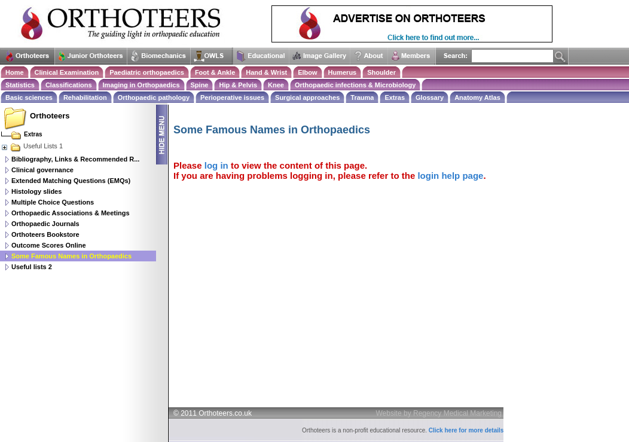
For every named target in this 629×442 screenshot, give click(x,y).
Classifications (68, 85)
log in (216, 165)
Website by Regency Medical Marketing (439, 413)
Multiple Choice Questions (52, 202)
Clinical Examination (67, 72)
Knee (276, 85)
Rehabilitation (85, 97)
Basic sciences (29, 97)
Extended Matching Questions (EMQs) (70, 180)
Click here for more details (466, 430)
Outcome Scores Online (48, 245)
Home (14, 72)
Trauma (362, 97)
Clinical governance (42, 169)
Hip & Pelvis (238, 85)
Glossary (430, 97)
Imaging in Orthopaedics (141, 85)
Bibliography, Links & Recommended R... (75, 159)
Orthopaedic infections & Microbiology (355, 85)
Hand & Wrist (266, 72)
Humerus (342, 72)
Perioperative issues (232, 97)
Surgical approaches (307, 97)
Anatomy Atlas (477, 97)
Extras (394, 97)
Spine (200, 85)
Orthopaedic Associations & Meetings (70, 213)
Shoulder (381, 72)
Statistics (20, 85)
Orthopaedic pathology (154, 97)
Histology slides (36, 191)
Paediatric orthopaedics (146, 72)
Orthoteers (49, 115)
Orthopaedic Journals (45, 223)
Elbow (307, 72)
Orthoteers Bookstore (45, 234)
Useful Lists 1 (32, 146)
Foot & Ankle (215, 72)
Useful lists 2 (31, 266)
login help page (450, 175)
